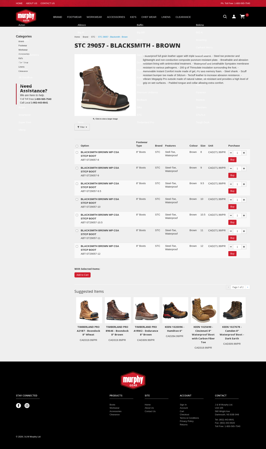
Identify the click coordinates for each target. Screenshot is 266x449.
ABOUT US (31, 3)
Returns (184, 424)
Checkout (184, 414)
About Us (149, 408)
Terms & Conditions (189, 418)
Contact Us (150, 411)
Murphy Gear (30, 16)
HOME (19, 3)
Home (148, 404)
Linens (166, 16)
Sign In (183, 404)
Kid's (133, 16)
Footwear (74, 16)
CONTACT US (48, 3)
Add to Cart (83, 275)
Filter (82, 127)
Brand (57, 16)
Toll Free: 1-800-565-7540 (237, 3)
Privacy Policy (187, 421)
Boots (112, 404)
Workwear (94, 16)
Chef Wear (148, 16)
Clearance (183, 16)
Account (184, 408)
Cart (182, 411)
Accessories (116, 16)
